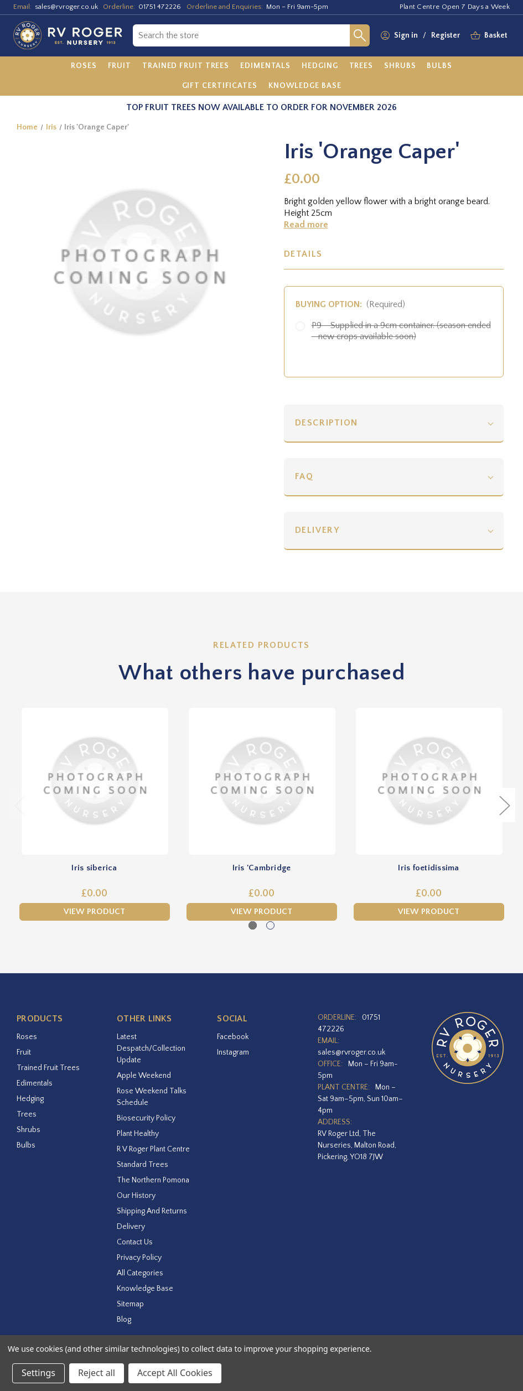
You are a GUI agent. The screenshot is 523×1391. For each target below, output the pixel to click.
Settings (38, 1373)
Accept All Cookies (175, 1373)
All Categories (140, 1273)
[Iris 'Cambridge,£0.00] (261, 781)
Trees (27, 1114)
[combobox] (241, 35)
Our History (136, 1195)
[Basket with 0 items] (496, 35)
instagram (233, 1052)
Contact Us (135, 1242)
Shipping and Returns (152, 1211)
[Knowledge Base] (305, 86)
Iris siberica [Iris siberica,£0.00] (94, 868)
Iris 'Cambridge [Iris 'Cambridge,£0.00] (261, 868)
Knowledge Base (145, 1288)
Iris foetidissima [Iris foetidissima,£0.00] (428, 868)
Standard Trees (142, 1164)
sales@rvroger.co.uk (66, 7)
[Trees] (361, 66)
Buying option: (351, 304)
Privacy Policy (139, 1257)
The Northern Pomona (153, 1180)
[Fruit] (119, 66)
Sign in (406, 35)
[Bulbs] (439, 66)
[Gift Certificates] (220, 86)
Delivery (317, 530)
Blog (124, 1319)
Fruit (24, 1052)
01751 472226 (159, 7)
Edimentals (35, 1083)
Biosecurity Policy (146, 1118)
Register (445, 35)
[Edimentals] (265, 66)
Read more (306, 225)
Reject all (96, 1373)
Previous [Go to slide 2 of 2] (19, 805)
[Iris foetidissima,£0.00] (429, 781)
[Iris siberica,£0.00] (94, 781)
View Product (94, 911)
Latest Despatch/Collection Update (151, 1048)
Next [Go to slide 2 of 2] (504, 805)
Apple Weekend (144, 1075)
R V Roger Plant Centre (153, 1149)
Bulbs (26, 1145)
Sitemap (130, 1304)
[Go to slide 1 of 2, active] (252, 925)
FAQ (304, 476)
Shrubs (28, 1129)
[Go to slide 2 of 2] (270, 925)
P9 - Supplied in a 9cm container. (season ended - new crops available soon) (401, 331)
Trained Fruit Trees (48, 1067)
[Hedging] (319, 66)
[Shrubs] (400, 66)
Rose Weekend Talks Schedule (152, 1097)
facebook (232, 1036)
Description (327, 423)
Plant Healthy (138, 1133)
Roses (27, 1036)
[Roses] (83, 66)
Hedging (30, 1098)
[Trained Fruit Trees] (186, 66)
